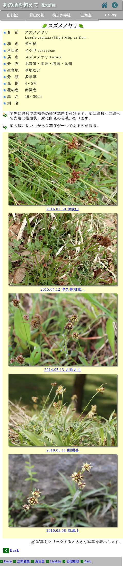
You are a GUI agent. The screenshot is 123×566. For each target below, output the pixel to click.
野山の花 (37, 15)
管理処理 (73, 561)
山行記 (12, 15)
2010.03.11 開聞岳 (63, 450)
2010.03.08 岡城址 (62, 531)
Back (88, 561)
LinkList (55, 561)
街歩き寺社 (61, 15)
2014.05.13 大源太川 (63, 370)
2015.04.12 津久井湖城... (63, 289)
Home (8, 561)
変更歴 (40, 561)
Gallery (111, 15)
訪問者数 (23, 561)
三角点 (86, 15)
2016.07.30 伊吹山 (62, 209)
